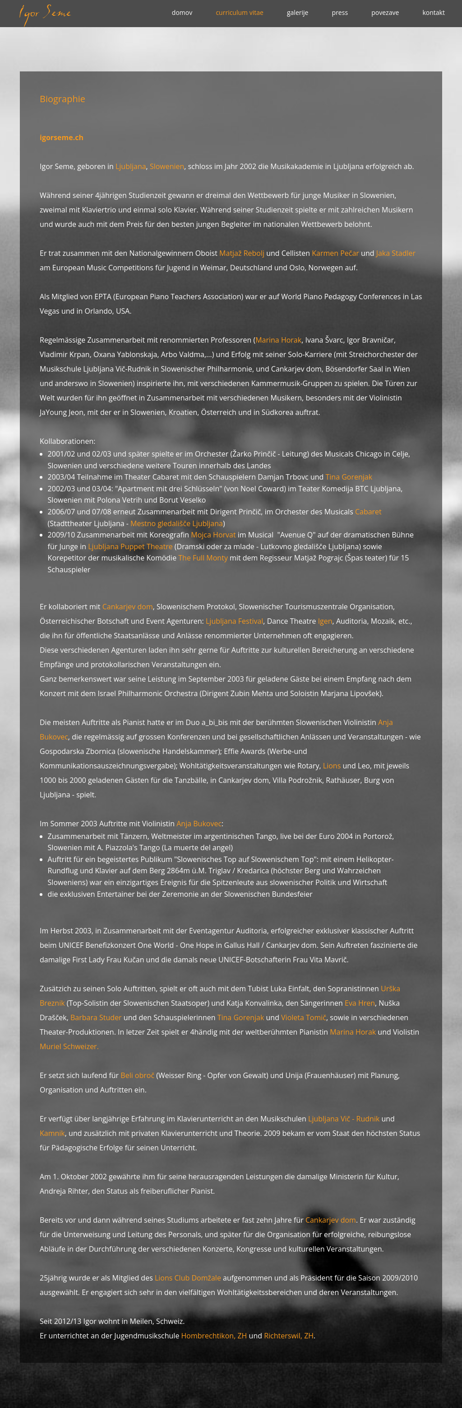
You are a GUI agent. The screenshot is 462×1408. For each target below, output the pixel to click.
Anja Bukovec (199, 824)
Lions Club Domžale (188, 1278)
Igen (325, 621)
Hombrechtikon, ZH (215, 1336)
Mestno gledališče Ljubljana (176, 523)
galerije (297, 12)
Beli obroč (137, 1075)
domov (182, 12)
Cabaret (368, 512)
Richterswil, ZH (289, 1336)
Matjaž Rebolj (241, 253)
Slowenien (167, 166)
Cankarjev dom (127, 607)
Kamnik (52, 1133)
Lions (332, 766)
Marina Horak (278, 340)
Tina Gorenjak (349, 477)
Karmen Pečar (335, 253)
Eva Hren (360, 1003)
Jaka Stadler (396, 253)
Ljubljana (131, 166)
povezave (385, 12)
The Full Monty (203, 558)
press (340, 12)
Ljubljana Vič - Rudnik (343, 1119)
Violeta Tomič (303, 1017)
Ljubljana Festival (234, 621)
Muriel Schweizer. (69, 1046)
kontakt (433, 12)
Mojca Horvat (213, 535)
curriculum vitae (239, 12)
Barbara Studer (96, 1017)
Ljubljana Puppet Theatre (131, 546)
